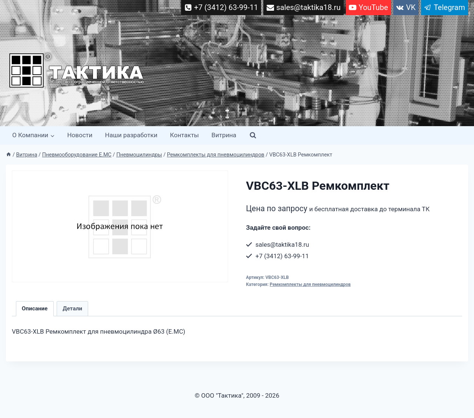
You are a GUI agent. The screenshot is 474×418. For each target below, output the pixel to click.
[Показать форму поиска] (253, 135)
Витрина (223, 135)
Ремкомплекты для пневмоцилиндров (310, 284)
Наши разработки (131, 135)
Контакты (184, 135)
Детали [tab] (72, 308)
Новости (79, 135)
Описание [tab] (35, 308)
